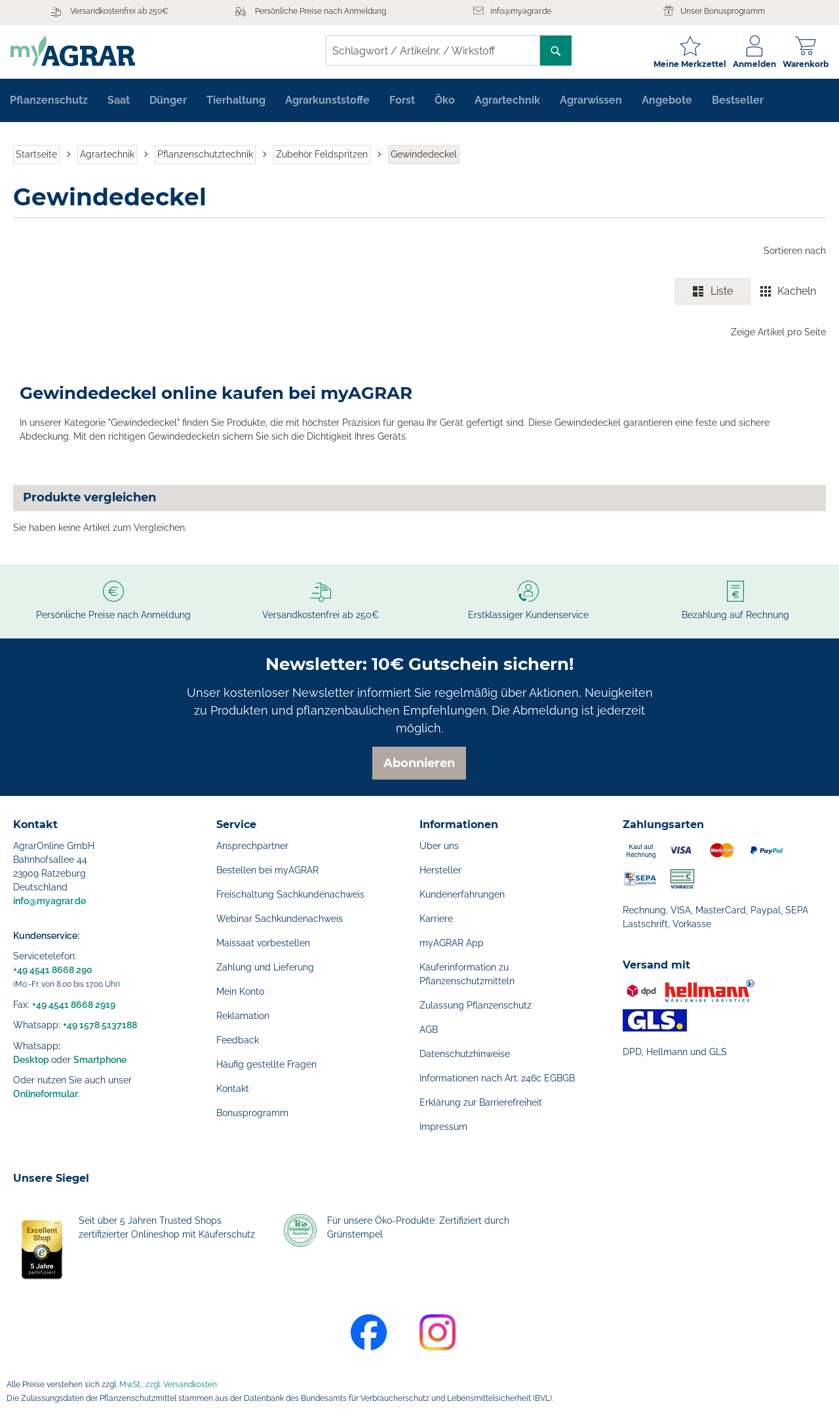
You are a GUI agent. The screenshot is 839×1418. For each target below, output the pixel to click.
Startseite (36, 156)
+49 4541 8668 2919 (73, 1004)
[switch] (750, 294)
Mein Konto (240, 991)
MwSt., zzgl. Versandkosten (168, 1384)
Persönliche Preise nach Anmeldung (320, 11)
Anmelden (751, 64)
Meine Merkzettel (687, 64)
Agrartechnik (107, 156)
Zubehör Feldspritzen (322, 156)
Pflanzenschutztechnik (205, 156)
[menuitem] (49, 102)
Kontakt (232, 1088)
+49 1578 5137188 (100, 1025)
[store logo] (75, 50)
